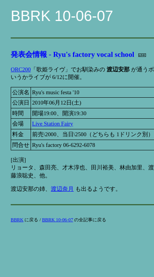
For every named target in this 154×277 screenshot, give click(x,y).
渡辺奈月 (62, 189)
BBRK (17, 219)
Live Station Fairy (52, 124)
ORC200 (21, 69)
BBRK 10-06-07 (57, 219)
